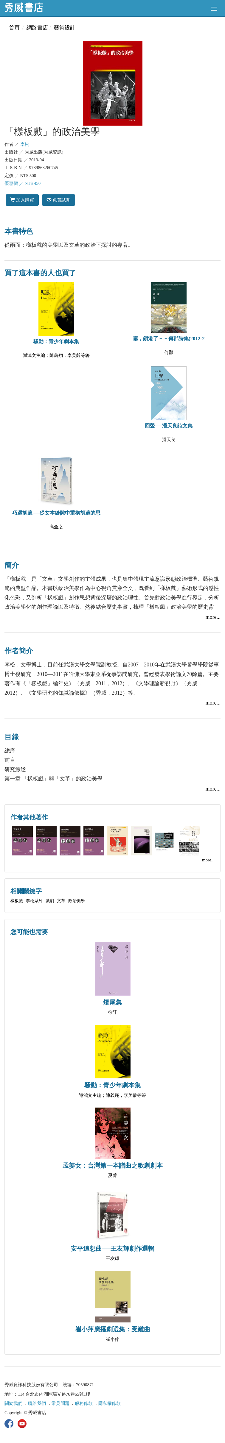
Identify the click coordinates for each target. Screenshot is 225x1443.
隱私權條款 (109, 1403)
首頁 (14, 28)
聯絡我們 (37, 1403)
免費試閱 (58, 199)
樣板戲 (16, 901)
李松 (24, 144)
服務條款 (84, 1403)
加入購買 (22, 199)
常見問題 (60, 1403)
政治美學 (76, 901)
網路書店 (37, 28)
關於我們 (13, 1403)
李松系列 (34, 901)
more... (213, 617)
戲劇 (50, 901)
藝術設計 (64, 28)
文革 (61, 901)
